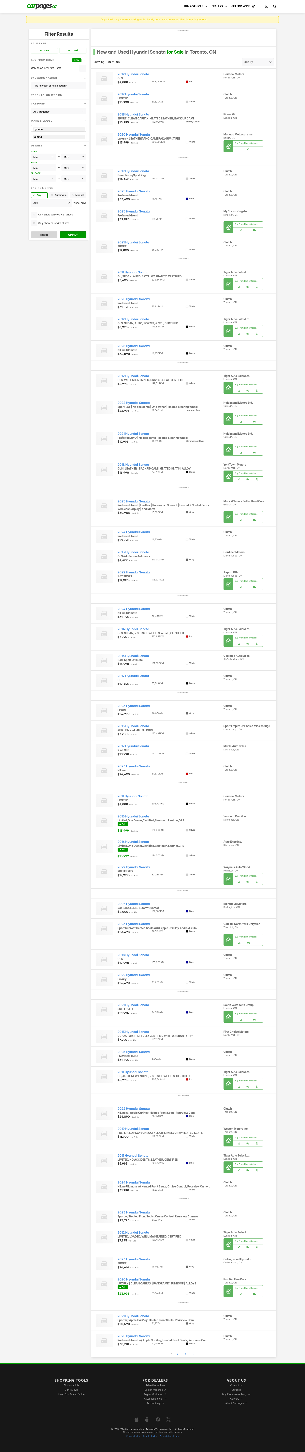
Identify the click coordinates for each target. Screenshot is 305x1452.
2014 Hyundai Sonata (133, 629)
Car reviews (71, 1389)
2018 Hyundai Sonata (133, 114)
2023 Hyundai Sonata (134, 706)
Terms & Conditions (169, 1436)
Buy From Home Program (236, 1394)
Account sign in (155, 1403)
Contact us (236, 1385)
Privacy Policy (133, 1436)
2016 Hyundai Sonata (133, 656)
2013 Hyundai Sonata (133, 552)
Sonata (59, 137)
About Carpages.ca (236, 1403)
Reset (44, 234)
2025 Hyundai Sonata (134, 191)
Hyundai (59, 129)
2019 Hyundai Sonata (133, 171)
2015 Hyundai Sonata (133, 726)
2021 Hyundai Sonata (133, 242)
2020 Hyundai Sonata (134, 134)
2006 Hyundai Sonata (134, 904)
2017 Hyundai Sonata (133, 94)
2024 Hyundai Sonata (134, 532)
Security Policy (150, 1436)
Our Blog (236, 1389)
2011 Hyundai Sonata (133, 272)
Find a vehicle (71, 1385)
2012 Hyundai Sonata (133, 74)
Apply (73, 234)
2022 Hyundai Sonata (134, 403)
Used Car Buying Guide (71, 1394)
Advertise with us (155, 1385)
